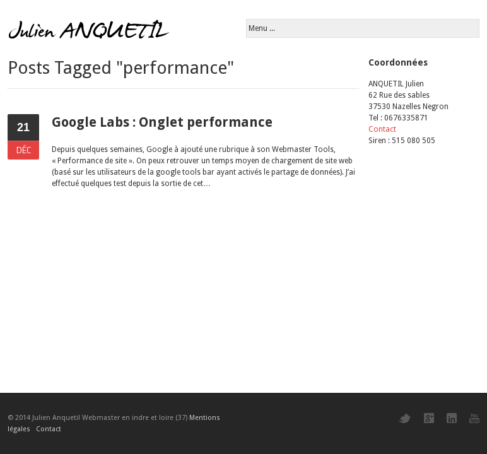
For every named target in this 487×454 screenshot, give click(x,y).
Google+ (429, 418)
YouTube (474, 418)
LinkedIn (452, 418)
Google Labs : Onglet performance (162, 122)
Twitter (405, 418)
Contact (382, 129)
